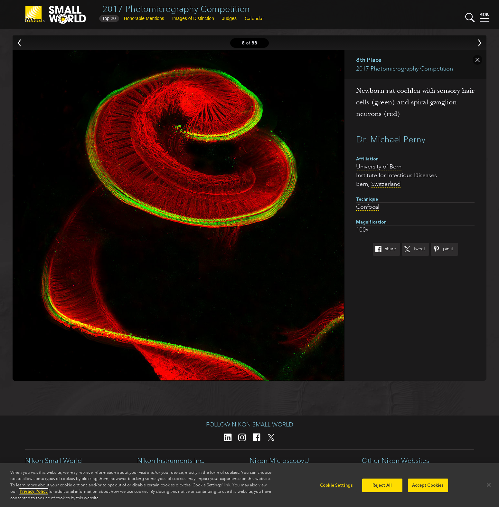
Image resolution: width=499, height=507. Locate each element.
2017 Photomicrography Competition (176, 9)
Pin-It (442, 249)
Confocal (367, 206)
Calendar (254, 18)
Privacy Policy (34, 493)
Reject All (382, 486)
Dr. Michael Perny (391, 139)
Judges (229, 18)
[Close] (489, 487)
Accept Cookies (428, 486)
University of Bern (378, 166)
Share (384, 249)
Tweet (413, 249)
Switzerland (385, 183)
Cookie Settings (336, 486)
